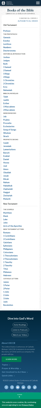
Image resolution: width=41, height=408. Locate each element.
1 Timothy (7, 262)
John (5, 222)
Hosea (6, 162)
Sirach (6, 136)
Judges (6, 60)
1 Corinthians (9, 236)
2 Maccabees (9, 110)
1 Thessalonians (10, 255)
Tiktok (35, 387)
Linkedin (23, 387)
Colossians (8, 252)
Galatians (7, 242)
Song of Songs (9, 129)
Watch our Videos (20, 335)
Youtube (18, 387)
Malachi (6, 199)
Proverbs (7, 123)
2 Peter (6, 288)
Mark (5, 216)
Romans (6, 232)
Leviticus (7, 44)
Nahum (6, 182)
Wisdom (7, 133)
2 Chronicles (8, 83)
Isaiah (6, 143)
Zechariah (7, 195)
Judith (6, 100)
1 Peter (6, 285)
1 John (6, 292)
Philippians (8, 249)
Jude (5, 302)
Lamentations (9, 149)
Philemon (7, 272)
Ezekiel (6, 156)
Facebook (12, 387)
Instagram (29, 387)
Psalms (6, 120)
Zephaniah (8, 189)
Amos (5, 169)
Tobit (5, 97)
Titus (5, 269)
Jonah (6, 176)
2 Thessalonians (10, 259)
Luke (5, 219)
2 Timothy (7, 265)
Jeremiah (7, 146)
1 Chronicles (8, 80)
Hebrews (7, 275)
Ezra (5, 87)
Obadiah (7, 172)
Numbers (7, 47)
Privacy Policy (28, 405)
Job (4, 116)
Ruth (5, 64)
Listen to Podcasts (20, 330)
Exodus (6, 41)
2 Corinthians (9, 239)
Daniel (6, 159)
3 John (6, 298)
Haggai (6, 192)
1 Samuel (7, 67)
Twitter (6, 387)
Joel (5, 166)
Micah (6, 179)
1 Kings (6, 73)
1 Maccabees (9, 106)
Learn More (11, 359)
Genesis (6, 37)
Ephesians (7, 246)
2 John (6, 295)
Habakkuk (7, 185)
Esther (6, 103)
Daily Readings (20, 325)
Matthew (7, 213)
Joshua (6, 57)
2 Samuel (7, 70)
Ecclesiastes (8, 126)
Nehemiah (7, 90)
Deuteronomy (9, 50)
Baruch (6, 153)
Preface (6, 31)
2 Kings (6, 77)
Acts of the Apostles (12, 226)
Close (19, 394)
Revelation (8, 305)
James (6, 282)
